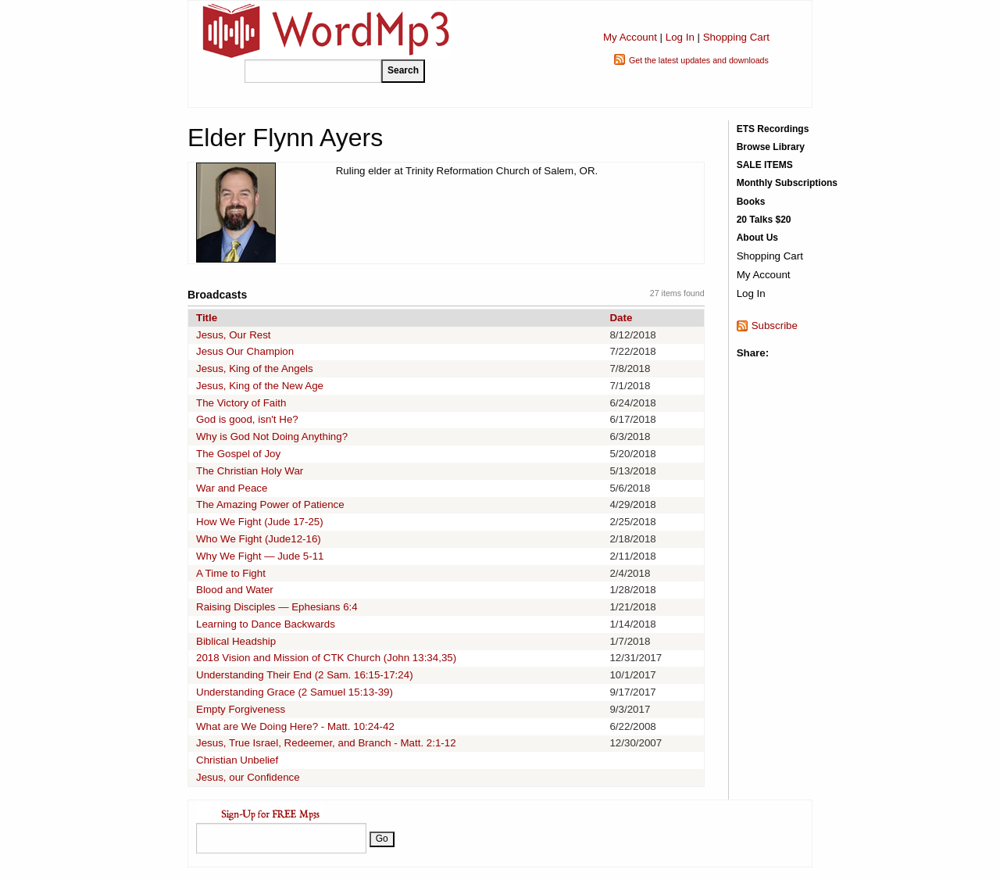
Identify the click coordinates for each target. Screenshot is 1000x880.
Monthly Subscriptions (787, 182)
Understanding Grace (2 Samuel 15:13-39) (294, 692)
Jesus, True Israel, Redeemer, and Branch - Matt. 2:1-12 (326, 743)
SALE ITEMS (765, 164)
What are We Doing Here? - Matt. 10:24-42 (295, 726)
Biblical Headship (236, 641)
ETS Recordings (773, 128)
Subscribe (775, 325)
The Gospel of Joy (238, 454)
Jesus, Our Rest (233, 335)
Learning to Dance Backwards (265, 624)
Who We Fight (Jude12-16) (258, 539)
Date (620, 318)
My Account (630, 37)
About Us (757, 237)
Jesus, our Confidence (248, 777)
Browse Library (771, 146)
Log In (680, 37)
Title (206, 318)
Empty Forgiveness (240, 709)
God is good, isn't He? (247, 419)
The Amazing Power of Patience (270, 504)
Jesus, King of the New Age (259, 386)
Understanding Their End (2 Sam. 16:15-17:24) (304, 675)
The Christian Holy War (249, 471)
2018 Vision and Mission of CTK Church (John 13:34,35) (326, 658)
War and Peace (231, 488)
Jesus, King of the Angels (254, 368)
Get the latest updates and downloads (699, 60)
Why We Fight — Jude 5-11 (259, 556)
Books (751, 201)
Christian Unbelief (237, 760)
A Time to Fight (231, 573)
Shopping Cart (736, 37)
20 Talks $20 (764, 219)
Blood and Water (234, 590)
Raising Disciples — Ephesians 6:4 (277, 607)
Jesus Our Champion (245, 351)
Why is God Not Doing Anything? (272, 436)
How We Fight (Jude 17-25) (259, 522)
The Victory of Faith (241, 403)
